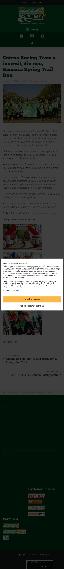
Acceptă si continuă (32, 299)
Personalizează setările (32, 306)
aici (17, 290)
